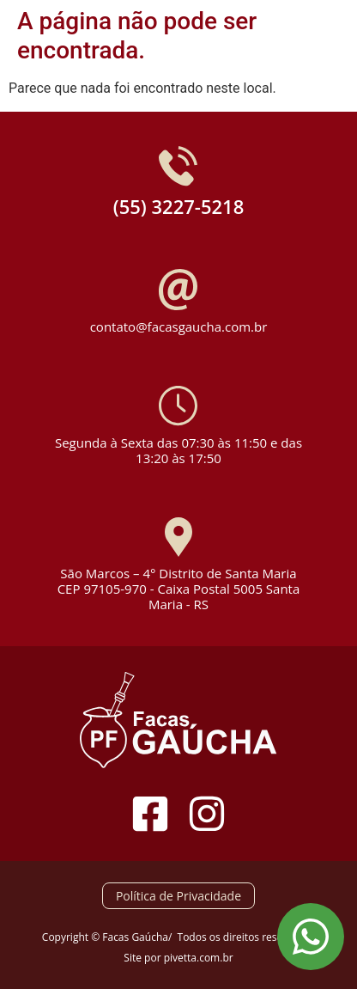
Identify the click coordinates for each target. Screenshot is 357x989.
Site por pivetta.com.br (178, 957)
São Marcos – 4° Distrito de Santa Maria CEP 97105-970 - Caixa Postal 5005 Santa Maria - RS (178, 589)
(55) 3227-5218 (179, 206)
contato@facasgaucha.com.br (179, 326)
